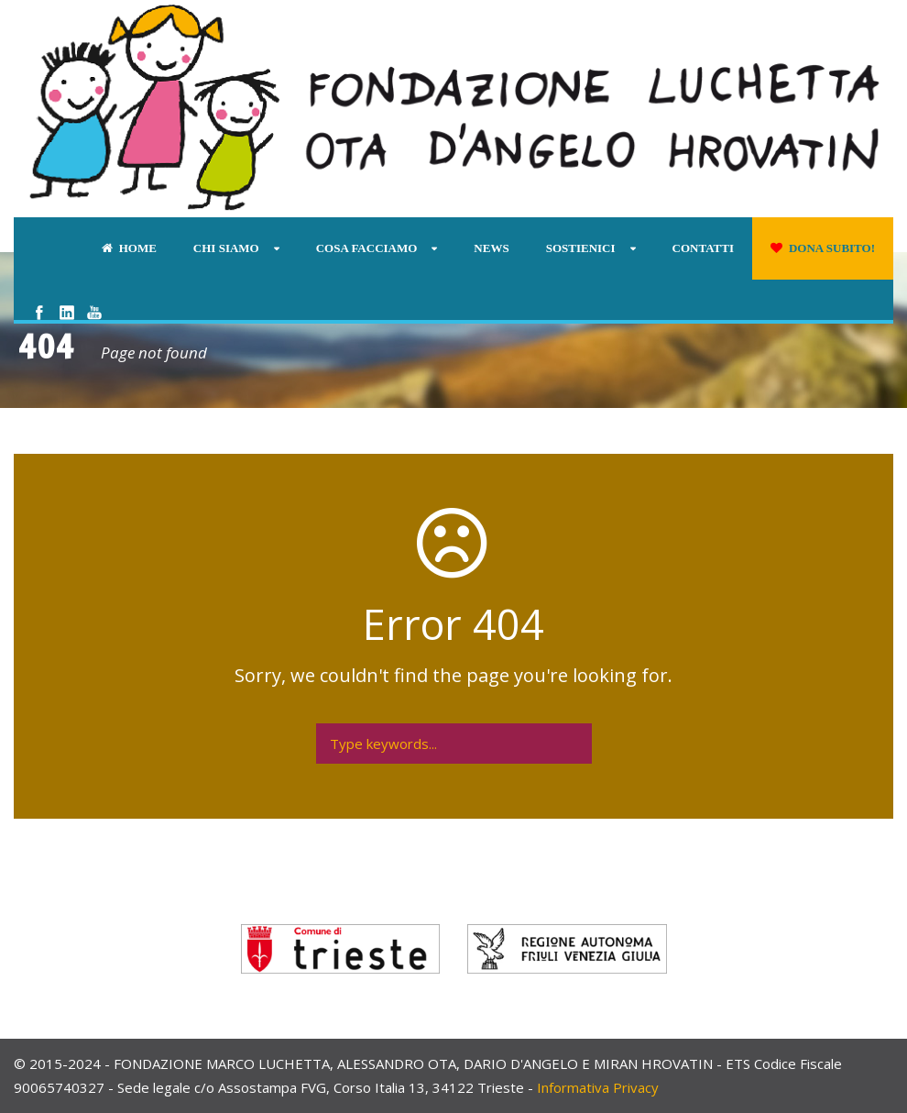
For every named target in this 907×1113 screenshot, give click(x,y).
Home (129, 248)
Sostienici (581, 248)
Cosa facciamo (367, 248)
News (491, 248)
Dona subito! (822, 248)
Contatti (703, 248)
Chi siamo (226, 248)
